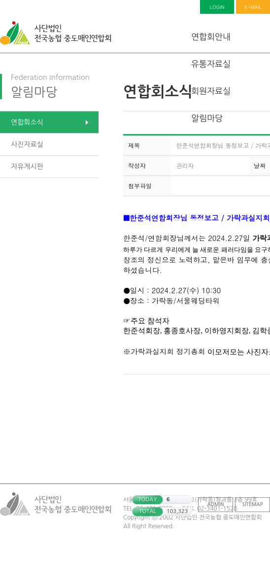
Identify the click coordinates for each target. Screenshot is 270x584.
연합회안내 (211, 37)
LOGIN (217, 6)
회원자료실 (211, 91)
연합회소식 (27, 122)
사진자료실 (27, 144)
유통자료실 (211, 64)
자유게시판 (27, 166)
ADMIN (215, 504)
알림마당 (207, 118)
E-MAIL (253, 6)
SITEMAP (252, 504)
